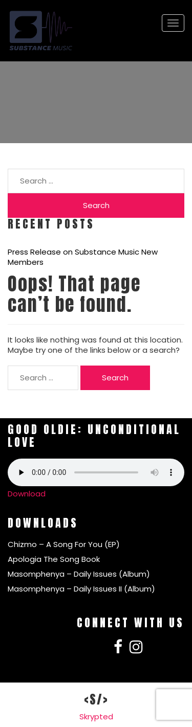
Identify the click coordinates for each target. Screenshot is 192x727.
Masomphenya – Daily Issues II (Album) (81, 588)
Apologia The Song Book (54, 559)
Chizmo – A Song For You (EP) (64, 544)
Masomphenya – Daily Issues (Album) (79, 574)
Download (27, 493)
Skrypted (96, 716)
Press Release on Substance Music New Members (83, 257)
